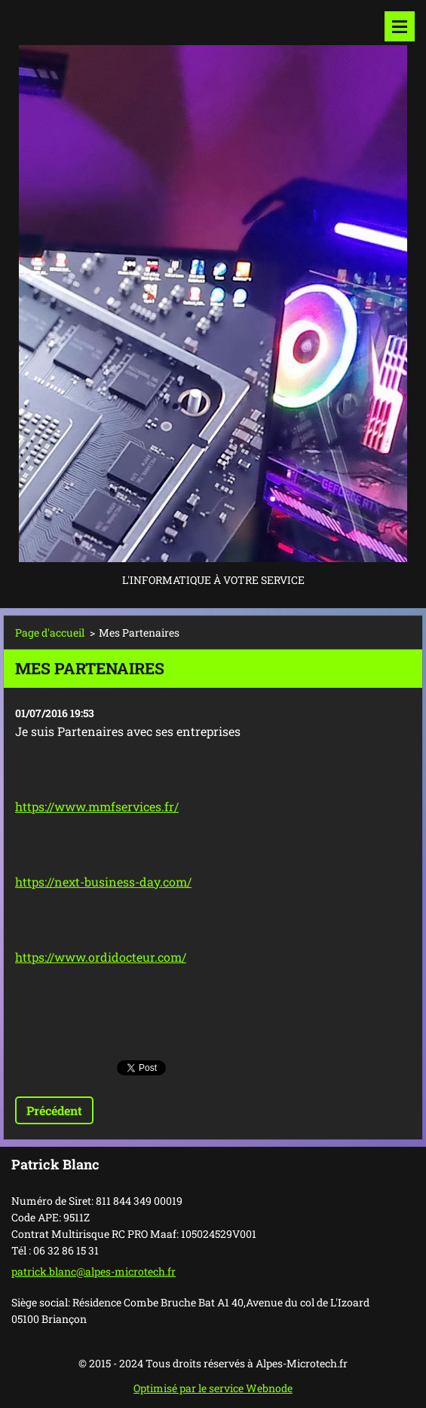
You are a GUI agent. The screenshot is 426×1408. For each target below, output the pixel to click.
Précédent (54, 1110)
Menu (400, 26)
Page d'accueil (49, 632)
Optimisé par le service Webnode (213, 1388)
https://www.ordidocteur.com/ (100, 957)
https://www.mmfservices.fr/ (97, 806)
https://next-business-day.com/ (103, 882)
